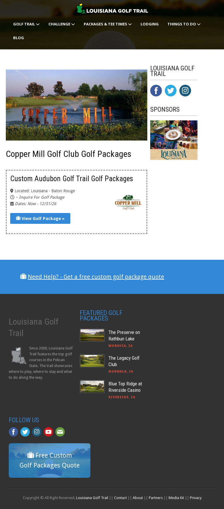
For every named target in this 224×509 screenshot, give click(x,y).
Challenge (61, 24)
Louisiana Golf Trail (92, 498)
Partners (156, 498)
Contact (120, 498)
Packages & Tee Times (108, 24)
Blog (18, 37)
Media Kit (176, 498)
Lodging (150, 24)
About (138, 498)
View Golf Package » (40, 218)
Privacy (196, 498)
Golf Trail (26, 24)
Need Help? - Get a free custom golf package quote (96, 276)
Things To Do (184, 24)
